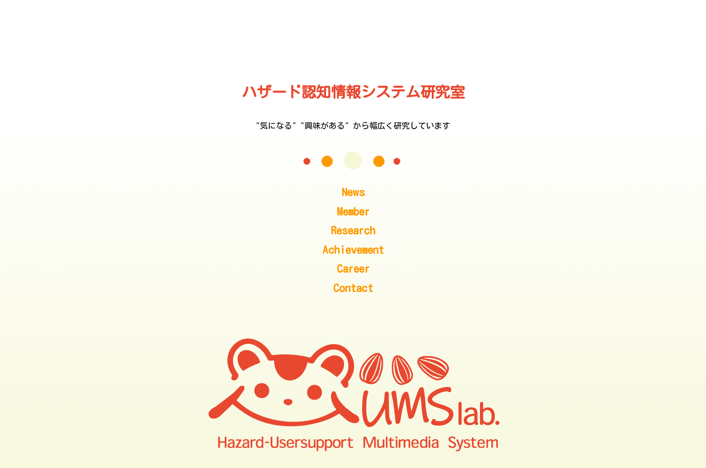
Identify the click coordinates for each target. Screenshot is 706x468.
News (353, 192)
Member (353, 211)
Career (353, 268)
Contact (353, 287)
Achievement (353, 249)
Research (353, 230)
